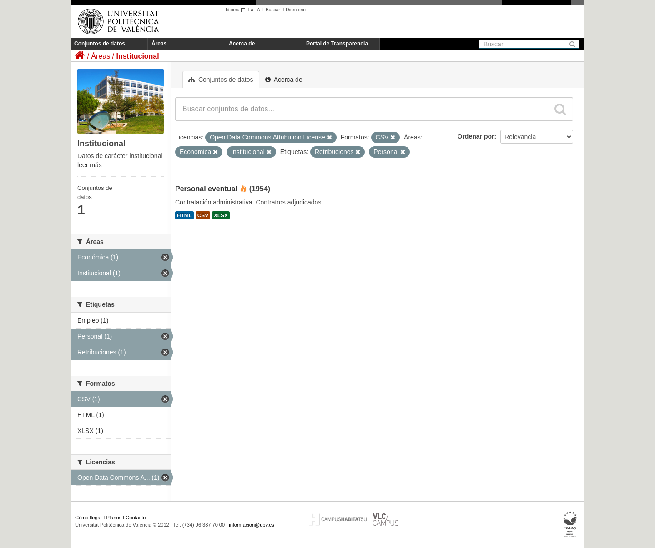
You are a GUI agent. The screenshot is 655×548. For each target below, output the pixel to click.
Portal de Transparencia (337, 43)
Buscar (273, 9)
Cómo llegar (88, 517)
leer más (89, 165)
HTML (184, 215)
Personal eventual (206, 189)
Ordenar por (476, 136)
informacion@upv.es (251, 525)
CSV (202, 215)
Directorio (296, 9)
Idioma (237, 9)
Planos (114, 517)
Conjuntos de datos (99, 43)
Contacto (136, 517)
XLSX (221, 215)
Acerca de (242, 43)
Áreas (158, 43)
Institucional (137, 56)
